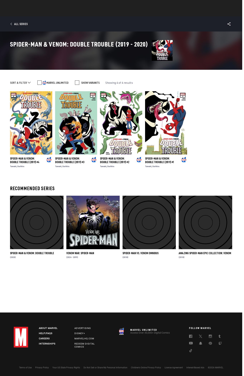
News (68, 12)
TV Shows (131, 12)
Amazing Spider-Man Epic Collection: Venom (205, 295)
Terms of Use (25, 367)
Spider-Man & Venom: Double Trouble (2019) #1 (159, 202)
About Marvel (48, 328)
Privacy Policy (42, 367)
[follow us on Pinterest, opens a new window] (210, 343)
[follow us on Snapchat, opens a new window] (200, 344)
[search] (223, 4)
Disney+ (79, 333)
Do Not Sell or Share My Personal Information (105, 367)
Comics (81, 12)
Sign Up (38, 4)
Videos (161, 12)
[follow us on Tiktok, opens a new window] (190, 351)
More (174, 12)
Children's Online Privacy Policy (146, 367)
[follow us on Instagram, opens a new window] (210, 337)
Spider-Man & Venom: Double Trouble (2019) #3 (69, 202)
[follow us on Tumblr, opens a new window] (220, 337)
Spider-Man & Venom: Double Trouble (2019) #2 (114, 202)
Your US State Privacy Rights (66, 367)
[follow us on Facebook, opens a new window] (190, 337)
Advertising (82, 328)
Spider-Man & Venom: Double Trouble (32, 295)
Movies (116, 12)
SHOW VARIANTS (90, 124)
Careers (44, 338)
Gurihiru (20, 208)
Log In (26, 4)
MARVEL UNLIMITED (58, 124)
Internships (47, 343)
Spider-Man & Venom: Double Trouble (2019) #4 (24, 202)
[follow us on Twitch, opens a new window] (220, 344)
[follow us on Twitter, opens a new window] (200, 337)
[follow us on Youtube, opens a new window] (191, 343)
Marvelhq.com (84, 338)
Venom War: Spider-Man (80, 295)
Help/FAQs (45, 333)
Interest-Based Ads (195, 367)
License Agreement (174, 367)
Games (147, 12)
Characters (99, 12)
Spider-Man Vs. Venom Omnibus (140, 295)
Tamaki (13, 208)
